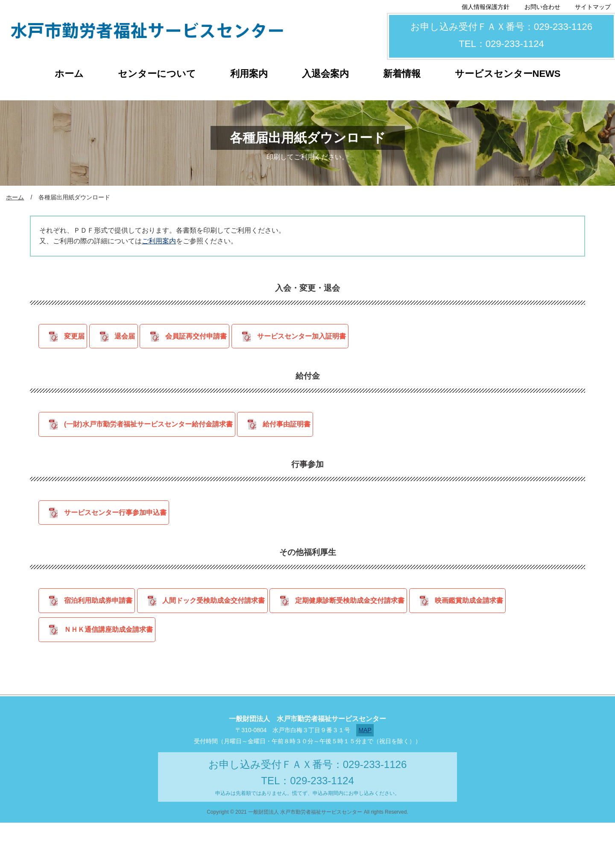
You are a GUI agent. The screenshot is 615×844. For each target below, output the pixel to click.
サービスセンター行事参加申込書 (113, 523)
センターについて (157, 73)
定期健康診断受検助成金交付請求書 (364, 615)
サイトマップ (593, 6)
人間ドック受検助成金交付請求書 (219, 615)
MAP (364, 751)
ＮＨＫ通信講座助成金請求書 (106, 648)
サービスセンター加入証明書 (323, 338)
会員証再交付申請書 (210, 338)
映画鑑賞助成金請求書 (491, 615)
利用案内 (249, 73)
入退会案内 (325, 73)
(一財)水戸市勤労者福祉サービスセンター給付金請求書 (146, 430)
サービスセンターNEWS (508, 73)
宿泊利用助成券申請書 (96, 615)
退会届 (130, 338)
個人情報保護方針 (486, 6)
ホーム (69, 73)
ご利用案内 (159, 241)
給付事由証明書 (292, 430)
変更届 (72, 338)
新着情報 (402, 73)
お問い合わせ (542, 6)
